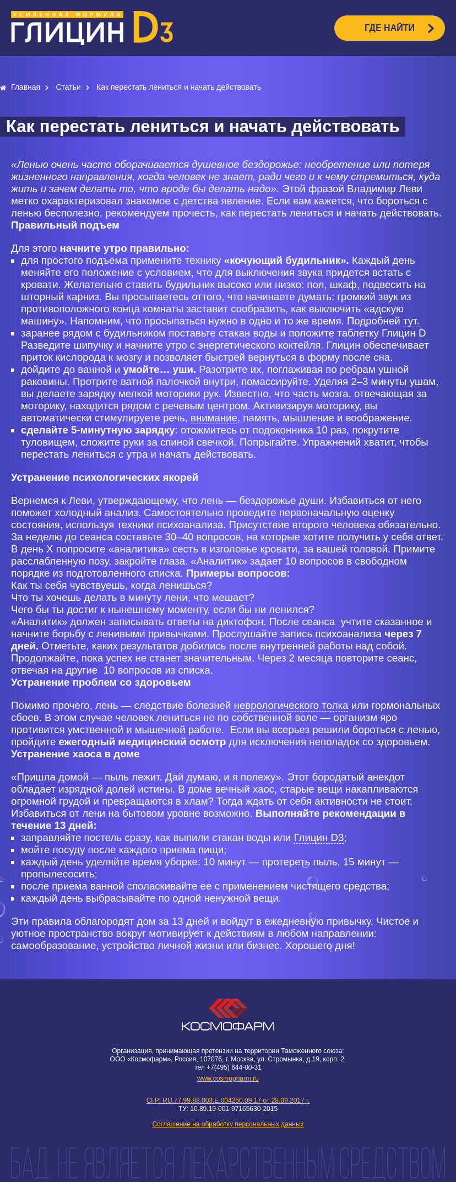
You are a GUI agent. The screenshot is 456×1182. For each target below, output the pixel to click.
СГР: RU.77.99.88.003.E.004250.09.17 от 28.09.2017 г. (228, 1100)
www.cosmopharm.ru (228, 1078)
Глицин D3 (319, 837)
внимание (214, 418)
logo (92, 28)
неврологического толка (291, 705)
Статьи (69, 87)
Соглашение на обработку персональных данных (227, 1124)
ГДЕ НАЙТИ (390, 27)
